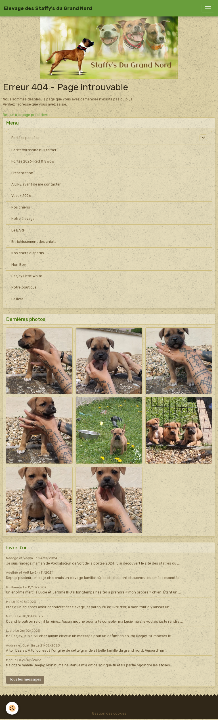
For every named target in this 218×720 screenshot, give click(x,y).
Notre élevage (23, 219)
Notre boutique (24, 287)
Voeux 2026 (21, 196)
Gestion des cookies (109, 713)
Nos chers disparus (27, 253)
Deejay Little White (26, 276)
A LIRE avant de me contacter (36, 184)
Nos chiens (20, 207)
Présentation (22, 173)
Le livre (17, 299)
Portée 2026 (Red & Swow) (33, 161)
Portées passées (25, 138)
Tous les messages (25, 679)
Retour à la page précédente (27, 115)
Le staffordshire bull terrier (33, 150)
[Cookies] (12, 708)
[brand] (48, 8)
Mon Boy (18, 265)
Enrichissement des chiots (33, 242)
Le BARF (18, 230)
